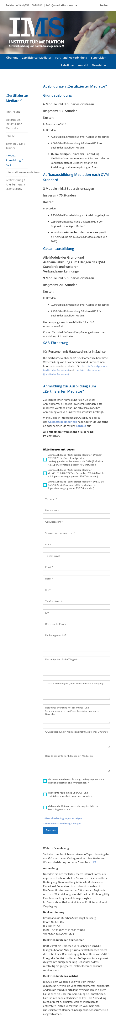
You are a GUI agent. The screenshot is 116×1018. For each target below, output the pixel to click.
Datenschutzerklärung (98, 986)
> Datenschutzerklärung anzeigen (62, 766)
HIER (93, 805)
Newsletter (94, 979)
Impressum (94, 992)
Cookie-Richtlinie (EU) (98, 1012)
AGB (90, 999)
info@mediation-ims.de (61, 5)
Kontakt (93, 1005)
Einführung (13, 112)
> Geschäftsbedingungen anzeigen (62, 761)
